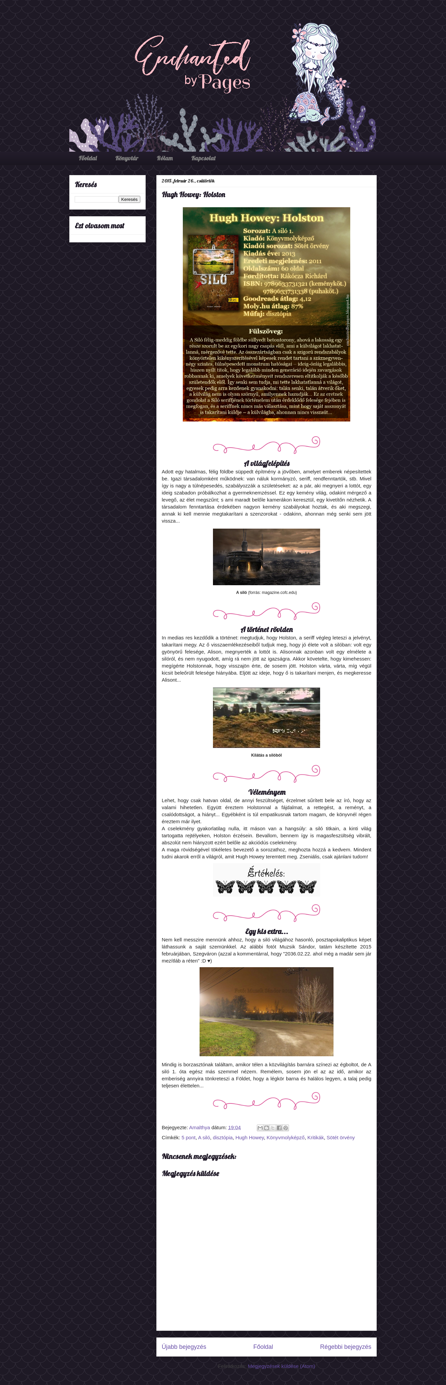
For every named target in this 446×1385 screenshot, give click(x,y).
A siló (204, 1137)
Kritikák (315, 1137)
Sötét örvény (341, 1137)
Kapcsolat (203, 158)
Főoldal (88, 158)
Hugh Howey (249, 1137)
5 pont (188, 1137)
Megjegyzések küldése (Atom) (281, 1366)
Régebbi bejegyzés (345, 1346)
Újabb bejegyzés (184, 1346)
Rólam (165, 158)
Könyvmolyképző (285, 1137)
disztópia (223, 1137)
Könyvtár (126, 158)
